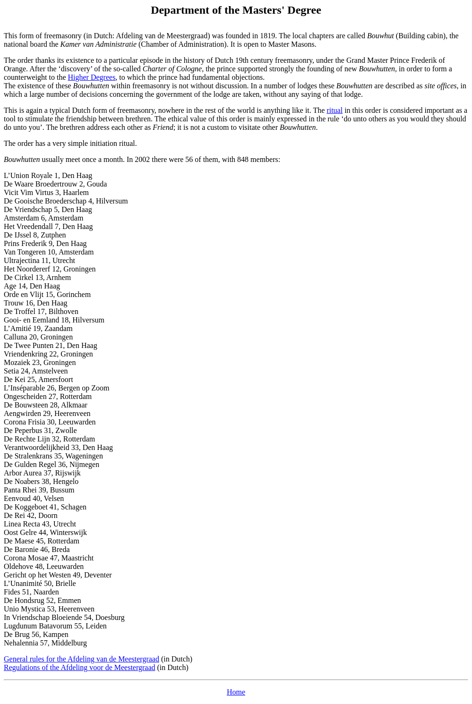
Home (236, 692)
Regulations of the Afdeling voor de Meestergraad (79, 667)
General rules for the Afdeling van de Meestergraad (81, 659)
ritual (334, 110)
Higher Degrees (92, 77)
